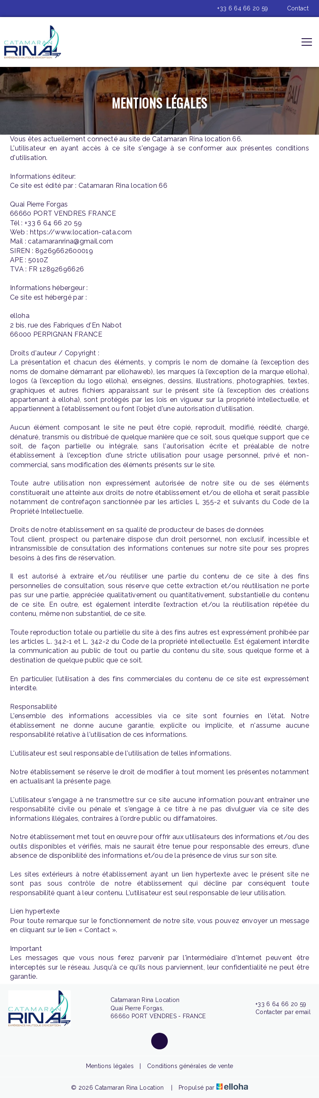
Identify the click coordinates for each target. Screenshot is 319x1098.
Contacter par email (278, 1012)
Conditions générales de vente (190, 1066)
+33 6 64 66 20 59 (276, 1004)
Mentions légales (110, 1066)
